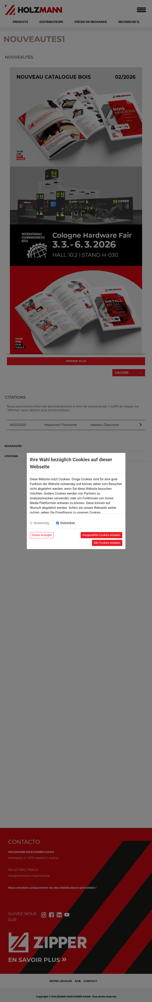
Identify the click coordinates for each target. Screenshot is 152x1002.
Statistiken (67, 523)
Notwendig (41, 523)
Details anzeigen (42, 535)
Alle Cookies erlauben (107, 542)
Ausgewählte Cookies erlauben (101, 535)
